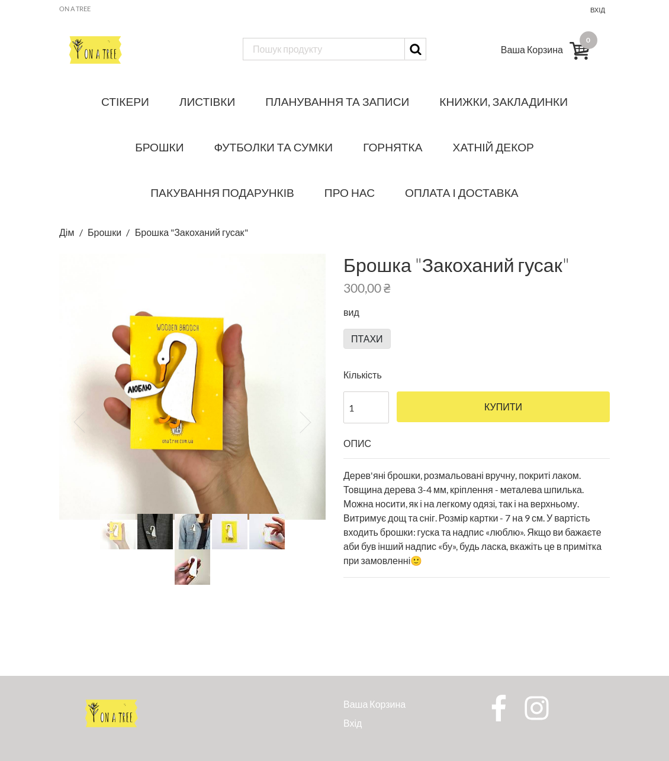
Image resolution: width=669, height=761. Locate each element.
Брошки (159, 147)
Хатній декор (493, 147)
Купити (503, 407)
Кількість (362, 374)
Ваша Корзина (374, 704)
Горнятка (392, 147)
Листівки (207, 101)
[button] (79, 422)
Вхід (597, 10)
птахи (367, 339)
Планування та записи (337, 101)
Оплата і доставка (462, 192)
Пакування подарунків (222, 192)
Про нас (349, 192)
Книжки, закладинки (503, 101)
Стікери (125, 101)
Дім (67, 232)
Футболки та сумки (273, 147)
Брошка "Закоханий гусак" (191, 232)
